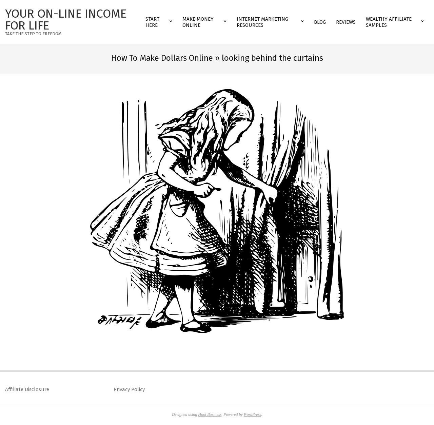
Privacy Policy (129, 389)
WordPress (252, 414)
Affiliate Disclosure (27, 389)
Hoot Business (209, 414)
